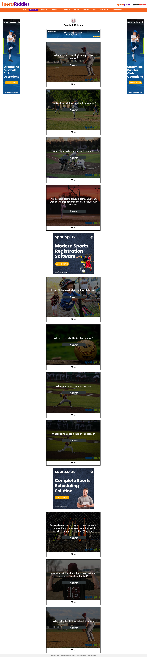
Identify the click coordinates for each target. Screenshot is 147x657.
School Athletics (91, 655)
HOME (24, 10)
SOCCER (54, 10)
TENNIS (76, 10)
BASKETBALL (66, 10)
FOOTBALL (44, 10)
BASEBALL (33, 10)
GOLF (94, 10)
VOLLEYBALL (105, 10)
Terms (84, 655)
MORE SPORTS (118, 10)
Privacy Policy (76, 655)
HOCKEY (86, 10)
